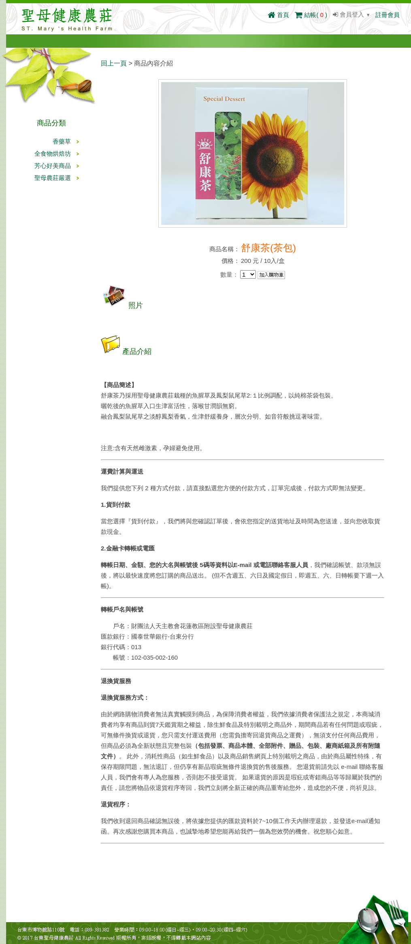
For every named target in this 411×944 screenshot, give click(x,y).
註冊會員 (387, 14)
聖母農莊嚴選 (52, 177)
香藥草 (62, 141)
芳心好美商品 (52, 165)
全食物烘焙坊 (52, 153)
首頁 (278, 14)
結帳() (311, 14)
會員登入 (348, 14)
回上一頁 (114, 63)
